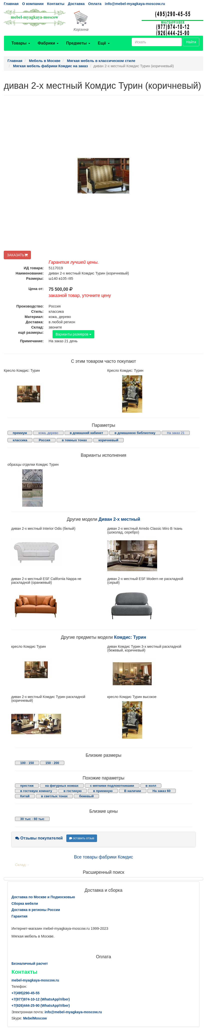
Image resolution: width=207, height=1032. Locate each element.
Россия (44, 440)
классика (20, 440)
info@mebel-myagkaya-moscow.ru (135, 4)
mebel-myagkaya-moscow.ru (35, 980)
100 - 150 (27, 763)
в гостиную (73, 791)
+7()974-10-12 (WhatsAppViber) (40, 999)
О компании (33, 4)
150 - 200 (52, 763)
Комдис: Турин (130, 637)
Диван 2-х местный (119, 519)
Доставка (76, 4)
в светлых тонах (54, 796)
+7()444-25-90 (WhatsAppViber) (40, 1006)
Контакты (55, 4)
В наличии (132, 791)
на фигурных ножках (62, 786)
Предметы (78, 43)
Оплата (94, 4)
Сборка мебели (24, 904)
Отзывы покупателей (39, 838)
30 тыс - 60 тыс (32, 819)
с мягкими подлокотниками (112, 786)
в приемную (102, 791)
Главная (11, 4)
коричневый (108, 440)
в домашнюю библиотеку (134, 433)
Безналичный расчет (29, 964)
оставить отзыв (81, 838)
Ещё (104, 43)
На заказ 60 (162, 791)
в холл (151, 786)
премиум (20, 433)
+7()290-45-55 (25, 993)
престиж (27, 786)
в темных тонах (74, 440)
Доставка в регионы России (35, 910)
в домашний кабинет (86, 433)
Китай (25, 796)
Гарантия (19, 916)
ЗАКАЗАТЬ (17, 255)
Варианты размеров (73, 334)
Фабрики (48, 43)
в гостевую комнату (36, 791)
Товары (20, 43)
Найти (191, 42)
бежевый (86, 796)
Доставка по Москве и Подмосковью (43, 897)
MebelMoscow (35, 1018)
